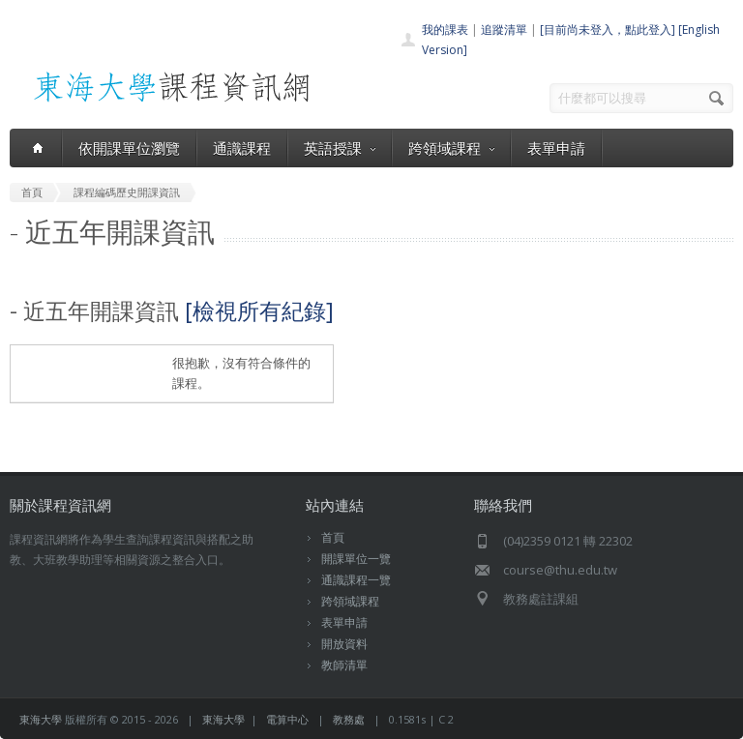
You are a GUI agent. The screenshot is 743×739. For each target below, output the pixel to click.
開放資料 (344, 644)
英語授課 (339, 148)
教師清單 (344, 665)
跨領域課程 (451, 148)
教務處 (349, 719)
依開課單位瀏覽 (129, 148)
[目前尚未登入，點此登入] (607, 29)
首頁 (332, 537)
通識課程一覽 (356, 580)
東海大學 (40, 719)
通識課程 (242, 148)
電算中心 (287, 719)
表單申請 (556, 148)
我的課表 (445, 29)
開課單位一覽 (356, 558)
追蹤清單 (504, 29)
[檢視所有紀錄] (259, 310)
